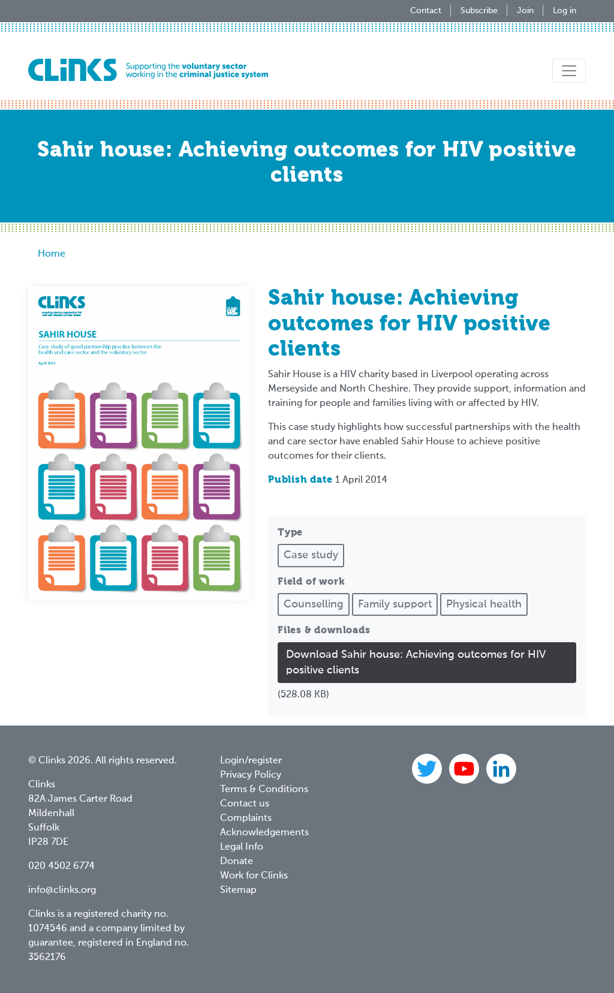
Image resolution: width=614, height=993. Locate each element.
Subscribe (479, 11)
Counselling (314, 604)
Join (525, 11)
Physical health (484, 604)
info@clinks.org (62, 890)
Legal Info (241, 847)
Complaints (246, 818)
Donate (236, 861)
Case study (311, 555)
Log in (564, 11)
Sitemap (238, 890)
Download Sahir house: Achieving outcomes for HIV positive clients (416, 662)
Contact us (244, 804)
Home (51, 254)
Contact (425, 11)
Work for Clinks (254, 876)
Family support (395, 604)
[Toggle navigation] (569, 71)
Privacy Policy (250, 775)
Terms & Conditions (264, 790)
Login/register (251, 761)
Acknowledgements (264, 833)
